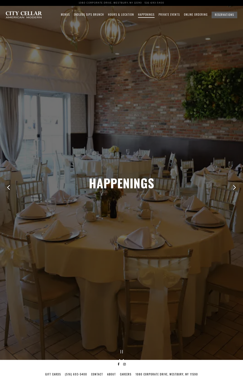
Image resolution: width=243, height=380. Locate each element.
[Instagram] (124, 364)
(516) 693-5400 (76, 374)
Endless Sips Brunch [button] (89, 14)
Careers (125, 374)
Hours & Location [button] (121, 14)
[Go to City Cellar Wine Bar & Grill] (110, 3)
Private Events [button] (169, 14)
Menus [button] (65, 14)
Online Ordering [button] (196, 14)
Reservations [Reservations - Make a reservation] (224, 15)
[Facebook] (118, 364)
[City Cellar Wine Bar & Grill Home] (24, 14)
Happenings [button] (146, 14)
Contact (97, 374)
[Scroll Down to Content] (121, 359)
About (111, 374)
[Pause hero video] (121, 352)
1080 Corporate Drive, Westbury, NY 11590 (167, 374)
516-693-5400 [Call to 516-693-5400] (154, 3)
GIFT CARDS (53, 374)
